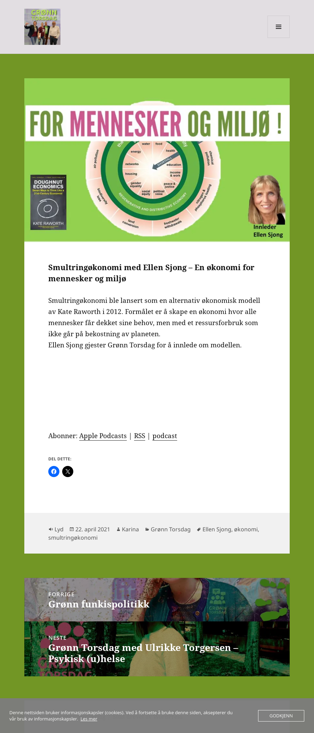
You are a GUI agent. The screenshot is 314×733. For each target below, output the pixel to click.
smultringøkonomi (73, 537)
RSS (139, 435)
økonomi (246, 529)
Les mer (89, 719)
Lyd (59, 529)
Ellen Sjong (217, 529)
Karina (130, 529)
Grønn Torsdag (171, 529)
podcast (164, 435)
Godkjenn (281, 715)
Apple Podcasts (103, 435)
